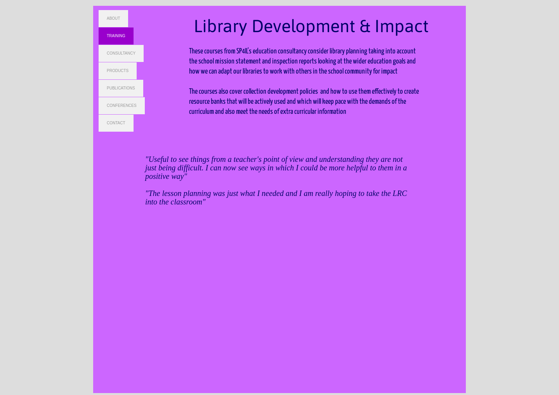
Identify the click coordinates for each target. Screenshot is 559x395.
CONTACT (116, 123)
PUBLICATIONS (121, 88)
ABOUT (113, 18)
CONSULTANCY (121, 53)
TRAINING (116, 36)
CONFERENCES (122, 105)
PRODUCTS (117, 71)
